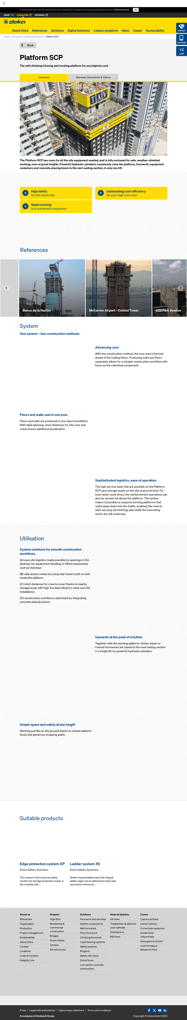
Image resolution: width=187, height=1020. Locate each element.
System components (91, 923)
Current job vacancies (152, 928)
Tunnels (54, 945)
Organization (27, 923)
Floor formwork (88, 933)
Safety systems (88, 946)
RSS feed (115, 936)
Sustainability (155, 30)
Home (7, 36)
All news (115, 919)
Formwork (17, 36)
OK (135, 10)
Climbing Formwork (34, 36)
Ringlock (85, 951)
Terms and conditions (99, 1010)
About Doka (20, 30)
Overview (44, 77)
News (125, 30)
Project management (31, 933)
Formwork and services (93, 919)
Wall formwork (88, 928)
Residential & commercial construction (57, 927)
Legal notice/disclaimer (42, 1010)
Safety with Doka (89, 955)
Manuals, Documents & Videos (93, 77)
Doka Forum (87, 960)
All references (58, 949)
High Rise (55, 919)
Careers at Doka (149, 919)
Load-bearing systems (92, 942)
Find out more (122, 9)
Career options (148, 923)
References (39, 30)
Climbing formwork (91, 937)
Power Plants (57, 940)
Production (26, 928)
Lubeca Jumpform (106, 30)
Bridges (54, 936)
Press (23, 1010)
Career (137, 30)
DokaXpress (117, 932)
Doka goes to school (151, 941)
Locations (25, 951)
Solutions (57, 30)
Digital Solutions (79, 30)
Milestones (26, 919)
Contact (24, 946)
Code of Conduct (29, 955)
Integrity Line (27, 960)
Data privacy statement (71, 1010)
